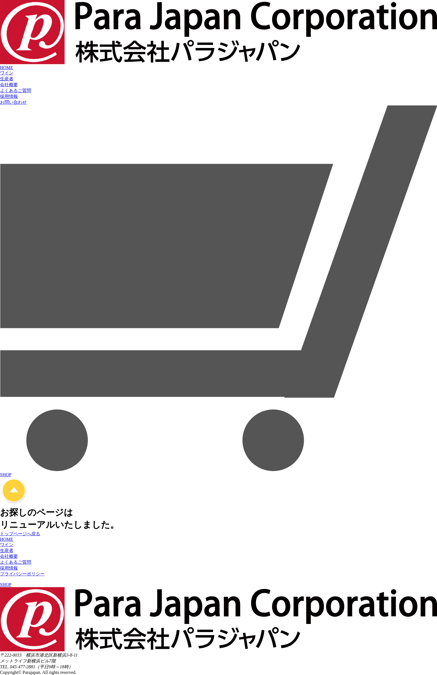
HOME (6, 67)
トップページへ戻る (20, 533)
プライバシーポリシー (22, 574)
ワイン (6, 73)
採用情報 (9, 96)
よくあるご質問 (15, 90)
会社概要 (9, 84)
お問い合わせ (13, 102)
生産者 (6, 78)
